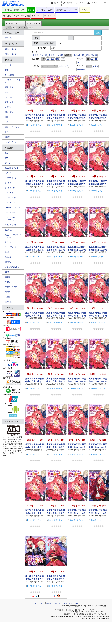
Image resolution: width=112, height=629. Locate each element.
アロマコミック (11, 178)
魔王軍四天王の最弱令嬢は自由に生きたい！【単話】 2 (55, 513)
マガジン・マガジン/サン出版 (13, 236)
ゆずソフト (9, 242)
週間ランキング (11, 49)
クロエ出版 (9, 193)
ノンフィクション (12, 142)
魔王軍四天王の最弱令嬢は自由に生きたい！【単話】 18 (55, 250)
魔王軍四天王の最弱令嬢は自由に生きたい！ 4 (34, 118)
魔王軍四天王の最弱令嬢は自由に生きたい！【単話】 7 (34, 447)
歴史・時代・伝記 (12, 127)
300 (62, 59)
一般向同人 (7, 10)
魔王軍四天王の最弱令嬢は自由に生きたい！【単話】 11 (34, 381)
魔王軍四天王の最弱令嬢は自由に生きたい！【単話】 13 (77, 316)
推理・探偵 (9, 112)
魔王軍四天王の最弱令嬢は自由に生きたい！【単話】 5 (77, 447)
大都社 (7, 282)
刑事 (6, 122)
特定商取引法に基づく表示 (56, 603)
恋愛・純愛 (9, 102)
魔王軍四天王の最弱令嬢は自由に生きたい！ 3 (98, 513)
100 (52, 59)
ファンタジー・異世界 (12, 81)
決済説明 (13, 416)
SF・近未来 (9, 75)
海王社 (7, 252)
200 (57, 59)
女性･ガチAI (73, 10)
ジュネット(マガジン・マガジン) (12, 218)
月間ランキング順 (56, 55)
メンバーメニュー (17, 23)
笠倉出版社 (9, 257)
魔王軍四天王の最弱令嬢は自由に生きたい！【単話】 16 (98, 250)
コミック (31, 10)
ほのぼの (8, 97)
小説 (6, 70)
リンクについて (39, 603)
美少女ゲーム (37, 16)
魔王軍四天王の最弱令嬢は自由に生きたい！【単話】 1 (77, 513)
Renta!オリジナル (34, 125)
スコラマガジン (11, 225)
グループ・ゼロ (11, 198)
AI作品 (16, 16)
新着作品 (8, 38)
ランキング (31, 23)
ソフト (23, 10)
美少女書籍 (25, 16)
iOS (95, 66)
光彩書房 (8, 262)
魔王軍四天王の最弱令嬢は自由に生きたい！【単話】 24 (98, 118)
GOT (6, 158)
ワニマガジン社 (11, 247)
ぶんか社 (8, 230)
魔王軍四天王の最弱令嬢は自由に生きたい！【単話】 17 (77, 250)
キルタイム (9, 183)
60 (48, 59)
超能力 (7, 137)
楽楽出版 (8, 302)
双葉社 (7, 292)
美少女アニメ (49, 16)
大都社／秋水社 (11, 287)
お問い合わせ (74, 603)
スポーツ (8, 92)
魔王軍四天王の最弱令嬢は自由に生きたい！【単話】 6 (55, 447)
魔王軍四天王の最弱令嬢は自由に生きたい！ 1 (55, 579)
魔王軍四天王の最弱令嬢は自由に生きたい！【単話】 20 (98, 184)
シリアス (8, 107)
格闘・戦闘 (9, 87)
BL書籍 (51, 10)
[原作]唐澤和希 (37, 121)
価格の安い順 (79, 55)
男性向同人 (7, 16)
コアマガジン (10, 203)
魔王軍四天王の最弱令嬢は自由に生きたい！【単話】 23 (34, 184)
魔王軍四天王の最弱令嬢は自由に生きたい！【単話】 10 (55, 381)
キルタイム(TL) (10, 188)
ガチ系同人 (84, 10)
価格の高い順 (91, 55)
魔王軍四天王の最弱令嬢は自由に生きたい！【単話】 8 (98, 381)
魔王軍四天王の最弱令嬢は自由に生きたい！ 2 (34, 579)
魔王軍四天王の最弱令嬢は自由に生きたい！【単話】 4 (98, 447)
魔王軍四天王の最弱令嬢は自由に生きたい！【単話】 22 (55, 184)
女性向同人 (41, 10)
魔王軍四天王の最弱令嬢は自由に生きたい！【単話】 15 (34, 316)
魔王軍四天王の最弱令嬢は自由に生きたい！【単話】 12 (98, 316)
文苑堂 (7, 297)
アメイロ (8, 173)
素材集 (16, 10)
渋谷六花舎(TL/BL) (12, 267)
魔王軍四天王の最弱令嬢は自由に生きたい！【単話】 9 (77, 381)
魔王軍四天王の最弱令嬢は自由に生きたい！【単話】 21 (77, 184)
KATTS (7, 163)
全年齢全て (63, 66)
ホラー (7, 132)
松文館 (7, 277)
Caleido (7, 153)
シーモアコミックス (12, 208)
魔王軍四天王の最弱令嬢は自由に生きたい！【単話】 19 (34, 250)
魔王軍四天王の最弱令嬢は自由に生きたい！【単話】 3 (34, 513)
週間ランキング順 (40, 55)
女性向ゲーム (61, 10)
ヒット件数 (41, 48)
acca (29, 121)
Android (81, 69)
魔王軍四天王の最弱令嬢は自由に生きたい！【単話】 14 (55, 316)
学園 (6, 117)
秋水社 (7, 272)
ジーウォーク (10, 212)
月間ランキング (11, 54)
